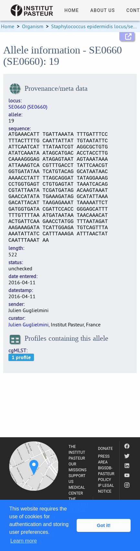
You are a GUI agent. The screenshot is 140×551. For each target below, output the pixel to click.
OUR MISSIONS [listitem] (77, 467)
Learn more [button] (23, 541)
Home (7, 26)
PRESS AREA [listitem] (104, 459)
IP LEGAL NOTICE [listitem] (106, 488)
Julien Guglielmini (28, 324)
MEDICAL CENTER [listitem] (77, 490)
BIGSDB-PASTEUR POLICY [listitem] (106, 474)
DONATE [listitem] (105, 448)
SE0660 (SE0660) (27, 106)
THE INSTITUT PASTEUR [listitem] (77, 452)
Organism (32, 26)
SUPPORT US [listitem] (77, 479)
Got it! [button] (104, 525)
